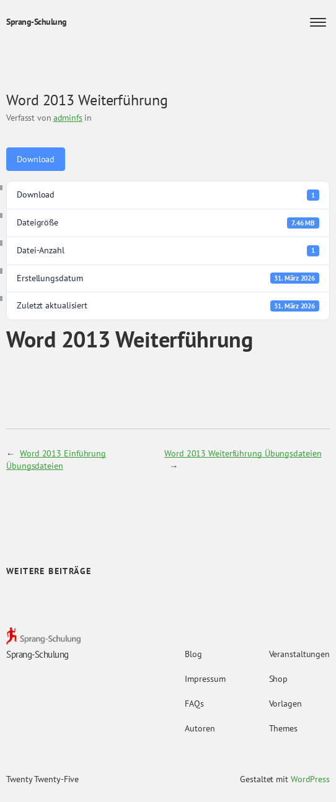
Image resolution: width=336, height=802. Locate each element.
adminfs (67, 117)
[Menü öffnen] (318, 22)
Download (36, 159)
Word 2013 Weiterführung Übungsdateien (242, 453)
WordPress (310, 779)
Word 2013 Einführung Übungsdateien (56, 459)
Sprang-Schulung (36, 21)
